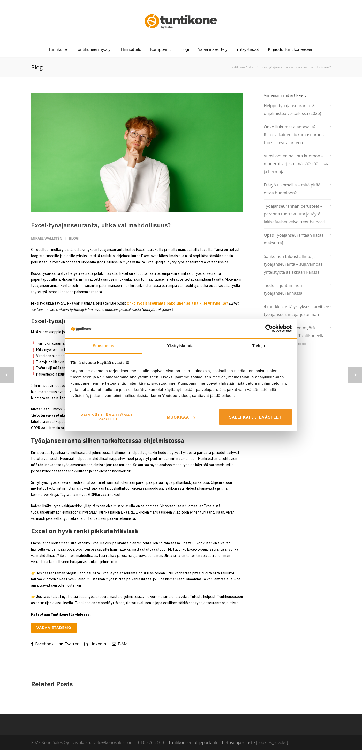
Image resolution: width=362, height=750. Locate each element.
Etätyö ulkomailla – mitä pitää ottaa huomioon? (292, 189)
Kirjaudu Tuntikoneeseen (290, 49)
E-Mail (121, 644)
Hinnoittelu (131, 49)
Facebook (42, 644)
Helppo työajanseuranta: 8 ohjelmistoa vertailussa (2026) (292, 109)
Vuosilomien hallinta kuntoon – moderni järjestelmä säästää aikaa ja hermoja (296, 164)
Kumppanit (160, 49)
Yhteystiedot (247, 49)
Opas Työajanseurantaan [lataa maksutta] (294, 239)
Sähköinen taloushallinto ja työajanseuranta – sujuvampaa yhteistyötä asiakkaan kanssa (293, 264)
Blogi (184, 49)
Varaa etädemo (53, 627)
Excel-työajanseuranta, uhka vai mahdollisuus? (101, 225)
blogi (251, 67)
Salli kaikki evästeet (255, 417)
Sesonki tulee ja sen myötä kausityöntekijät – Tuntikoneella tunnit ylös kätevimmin (294, 336)
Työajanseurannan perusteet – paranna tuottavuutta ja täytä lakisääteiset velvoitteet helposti (294, 214)
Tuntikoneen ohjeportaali (192, 742)
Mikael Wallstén (46, 238)
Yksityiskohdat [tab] (181, 345)
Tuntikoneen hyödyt (94, 49)
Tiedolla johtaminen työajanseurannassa (283, 289)
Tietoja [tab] (258, 345)
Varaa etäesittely (213, 49)
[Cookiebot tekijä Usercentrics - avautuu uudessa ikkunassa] (269, 328)
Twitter (68, 644)
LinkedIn (95, 644)
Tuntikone (58, 49)
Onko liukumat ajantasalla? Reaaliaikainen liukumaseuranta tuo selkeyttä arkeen (294, 135)
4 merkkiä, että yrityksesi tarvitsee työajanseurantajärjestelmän (296, 310)
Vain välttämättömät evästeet (107, 417)
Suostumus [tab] (103, 345)
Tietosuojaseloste (238, 742)
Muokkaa (181, 417)
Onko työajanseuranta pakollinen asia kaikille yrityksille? (177, 303)
